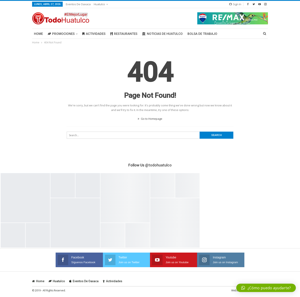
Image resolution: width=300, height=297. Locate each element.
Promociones (61, 34)
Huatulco (99, 4)
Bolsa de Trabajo (202, 34)
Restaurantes (123, 34)
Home (38, 34)
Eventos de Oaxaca (78, 4)
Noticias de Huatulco (162, 34)
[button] (266, 288)
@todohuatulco (158, 165)
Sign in (235, 4)
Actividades (93, 34)
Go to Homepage (150, 119)
